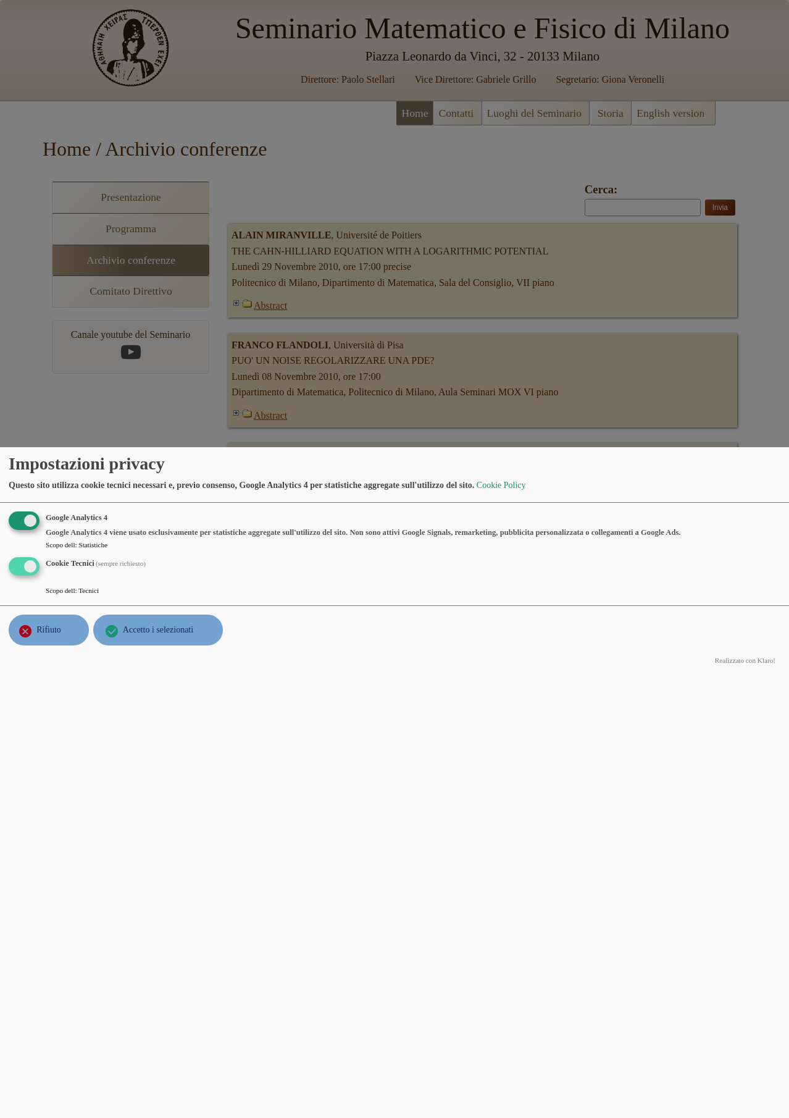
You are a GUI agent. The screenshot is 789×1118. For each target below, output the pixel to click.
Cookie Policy (501, 485)
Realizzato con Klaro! (745, 660)
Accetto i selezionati (158, 629)
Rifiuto (48, 629)
